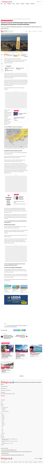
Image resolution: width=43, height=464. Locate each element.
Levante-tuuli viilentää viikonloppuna (20, 68)
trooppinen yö (15, 326)
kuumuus (20, 325)
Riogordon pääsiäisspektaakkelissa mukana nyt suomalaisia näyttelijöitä (20, 355)
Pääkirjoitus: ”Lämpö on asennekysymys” (15, 126)
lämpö (23, 325)
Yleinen (11, 20)
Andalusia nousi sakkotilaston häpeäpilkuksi (7, 450)
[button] (1, 2)
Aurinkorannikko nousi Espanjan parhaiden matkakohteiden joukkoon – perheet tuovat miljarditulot (19, 118)
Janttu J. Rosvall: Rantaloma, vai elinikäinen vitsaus (35, 354)
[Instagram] (41, 459)
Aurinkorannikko (14, 325)
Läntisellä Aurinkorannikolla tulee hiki (9, 68)
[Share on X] (29, 31)
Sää (5, 20)
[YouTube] (40, 459)
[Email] (32, 31)
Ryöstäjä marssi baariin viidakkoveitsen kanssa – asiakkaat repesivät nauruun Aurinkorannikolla (7, 355)
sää (4, 326)
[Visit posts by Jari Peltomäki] (16, 358)
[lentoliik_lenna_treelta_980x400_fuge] (16, 299)
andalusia (10, 325)
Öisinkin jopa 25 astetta (9, 70)
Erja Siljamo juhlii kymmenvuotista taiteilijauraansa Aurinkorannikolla (11, 455)
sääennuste (7, 326)
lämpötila (25, 325)
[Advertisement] (21, 11)
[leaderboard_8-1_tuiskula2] (16, 55)
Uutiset (8, 20)
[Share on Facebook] (28, 31)
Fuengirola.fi (5, 30)
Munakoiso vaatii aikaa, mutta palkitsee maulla (20, 203)
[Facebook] (39, 459)
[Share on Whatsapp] (31, 31)
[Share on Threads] (2, 64)
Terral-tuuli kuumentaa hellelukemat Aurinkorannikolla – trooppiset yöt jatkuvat (7, 291)
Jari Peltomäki (18, 358)
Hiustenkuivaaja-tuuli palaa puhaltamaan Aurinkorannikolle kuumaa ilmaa (15, 291)
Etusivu (2, 20)
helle (18, 325)
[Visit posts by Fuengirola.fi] (2, 31)
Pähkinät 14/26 (16, 120)
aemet (8, 325)
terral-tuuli (10, 326)
